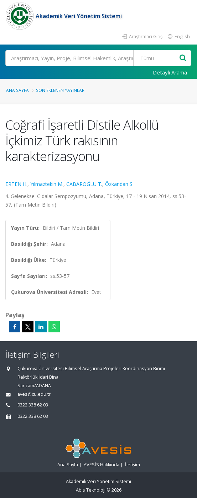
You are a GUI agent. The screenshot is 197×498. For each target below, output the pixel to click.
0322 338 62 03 (32, 405)
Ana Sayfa (17, 90)
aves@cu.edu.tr (34, 394)
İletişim (132, 465)
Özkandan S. (119, 184)
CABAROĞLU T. (84, 184)
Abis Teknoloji (90, 490)
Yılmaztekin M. (46, 184)
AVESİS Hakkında (101, 465)
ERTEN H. (16, 184)
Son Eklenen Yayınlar (60, 90)
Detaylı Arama (170, 72)
